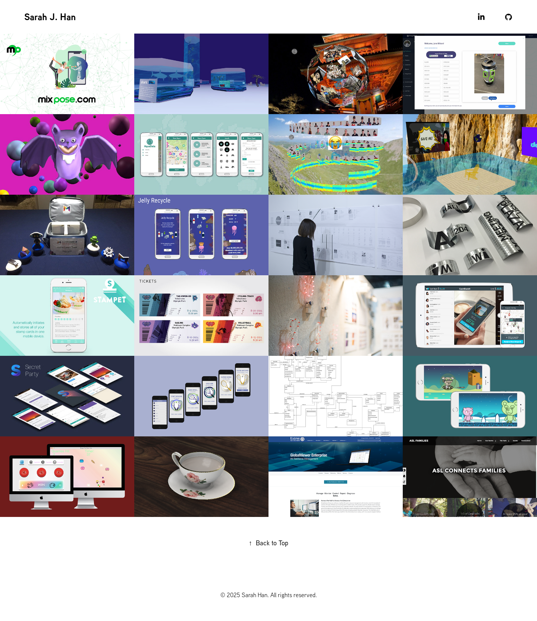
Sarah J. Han (50, 16)
